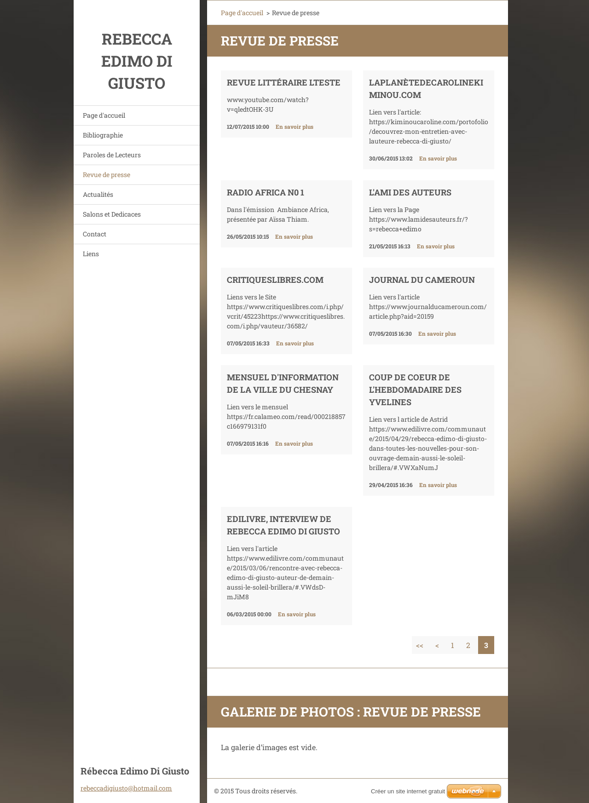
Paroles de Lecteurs (112, 154)
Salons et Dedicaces (112, 214)
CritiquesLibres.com (275, 279)
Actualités (98, 194)
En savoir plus (294, 126)
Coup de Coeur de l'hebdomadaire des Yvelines (415, 389)
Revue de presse (106, 174)
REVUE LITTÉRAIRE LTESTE (284, 82)
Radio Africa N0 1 (265, 192)
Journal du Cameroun (422, 279)
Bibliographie (103, 135)
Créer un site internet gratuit (408, 791)
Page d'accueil (104, 115)
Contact (94, 233)
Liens (91, 253)
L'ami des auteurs (410, 192)
